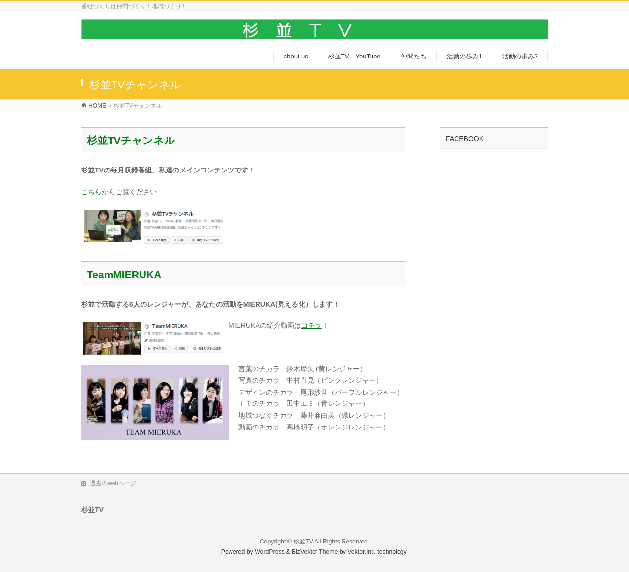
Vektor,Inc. (361, 551)
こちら (91, 192)
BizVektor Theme (315, 551)
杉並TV (303, 541)
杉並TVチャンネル (131, 140)
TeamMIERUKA (124, 274)
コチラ (311, 325)
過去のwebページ (113, 483)
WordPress (270, 551)
